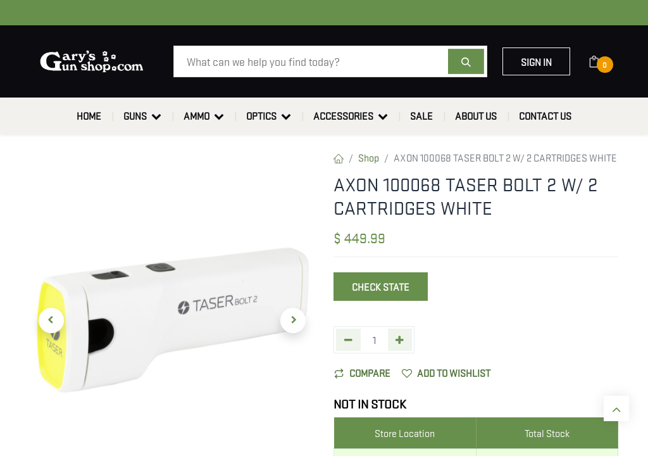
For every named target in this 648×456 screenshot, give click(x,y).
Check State (380, 286)
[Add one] (400, 340)
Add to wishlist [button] (446, 372)
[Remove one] (348, 340)
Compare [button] (362, 372)
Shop (368, 157)
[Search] (466, 61)
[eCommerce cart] (602, 61)
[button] (51, 320)
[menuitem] (89, 116)
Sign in (536, 61)
